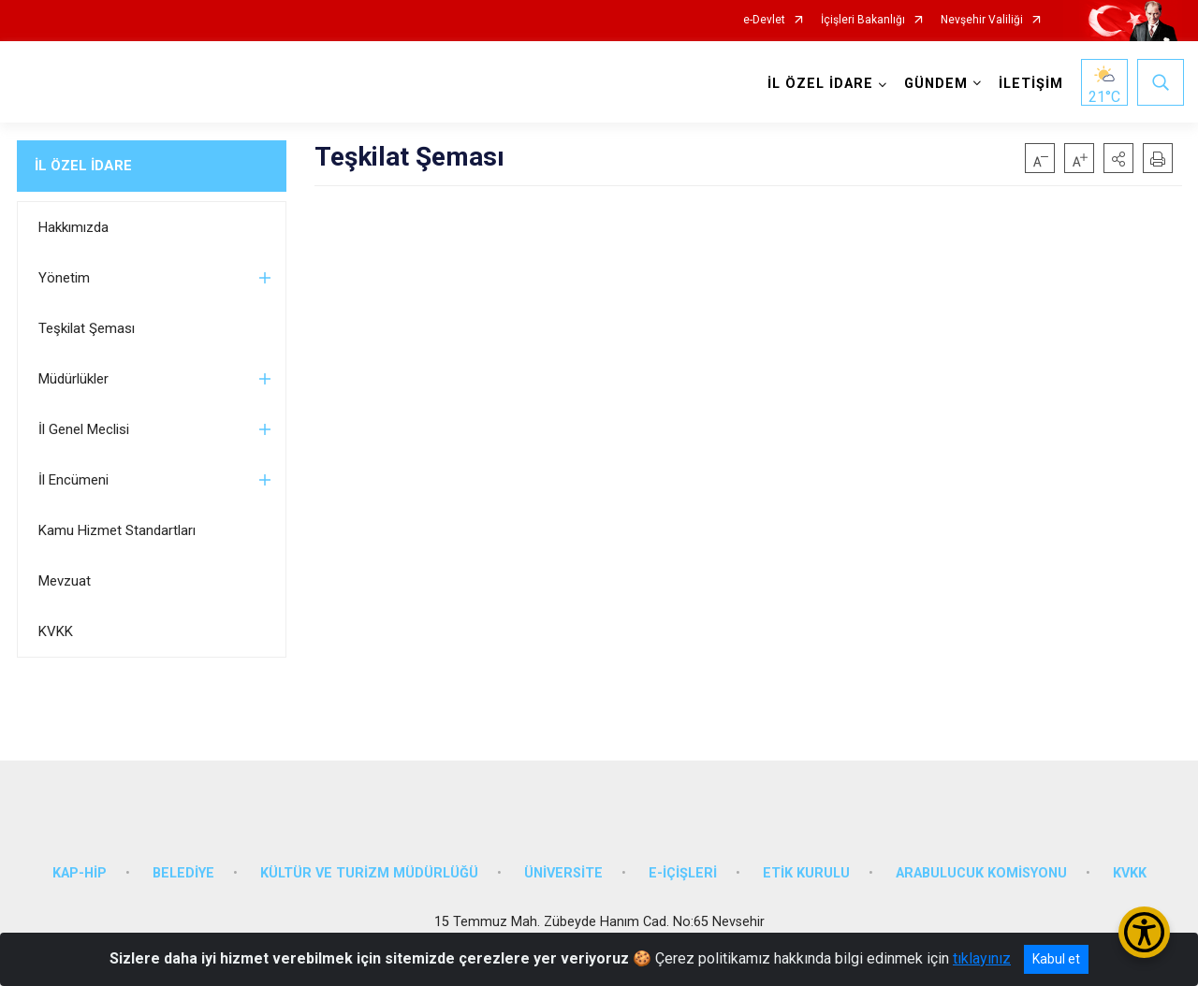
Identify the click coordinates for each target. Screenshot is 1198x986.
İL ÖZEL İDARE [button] (818, 84)
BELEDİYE (183, 866)
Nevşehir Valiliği (982, 20)
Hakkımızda (73, 227)
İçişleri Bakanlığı (863, 20)
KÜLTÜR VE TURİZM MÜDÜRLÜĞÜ (369, 866)
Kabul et (1056, 958)
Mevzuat (64, 581)
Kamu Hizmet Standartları (117, 530)
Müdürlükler (73, 378)
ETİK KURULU (806, 866)
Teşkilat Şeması (86, 328)
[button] (1118, 158)
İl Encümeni (73, 479)
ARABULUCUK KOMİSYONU (981, 866)
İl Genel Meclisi (83, 429)
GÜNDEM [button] (934, 84)
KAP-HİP (79, 866)
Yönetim (64, 277)
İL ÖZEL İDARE (83, 165)
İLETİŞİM (1029, 84)
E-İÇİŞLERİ (683, 866)
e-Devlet (764, 20)
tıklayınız (982, 958)
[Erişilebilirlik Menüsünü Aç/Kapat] (1144, 932)
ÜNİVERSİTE (563, 866)
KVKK (55, 631)
